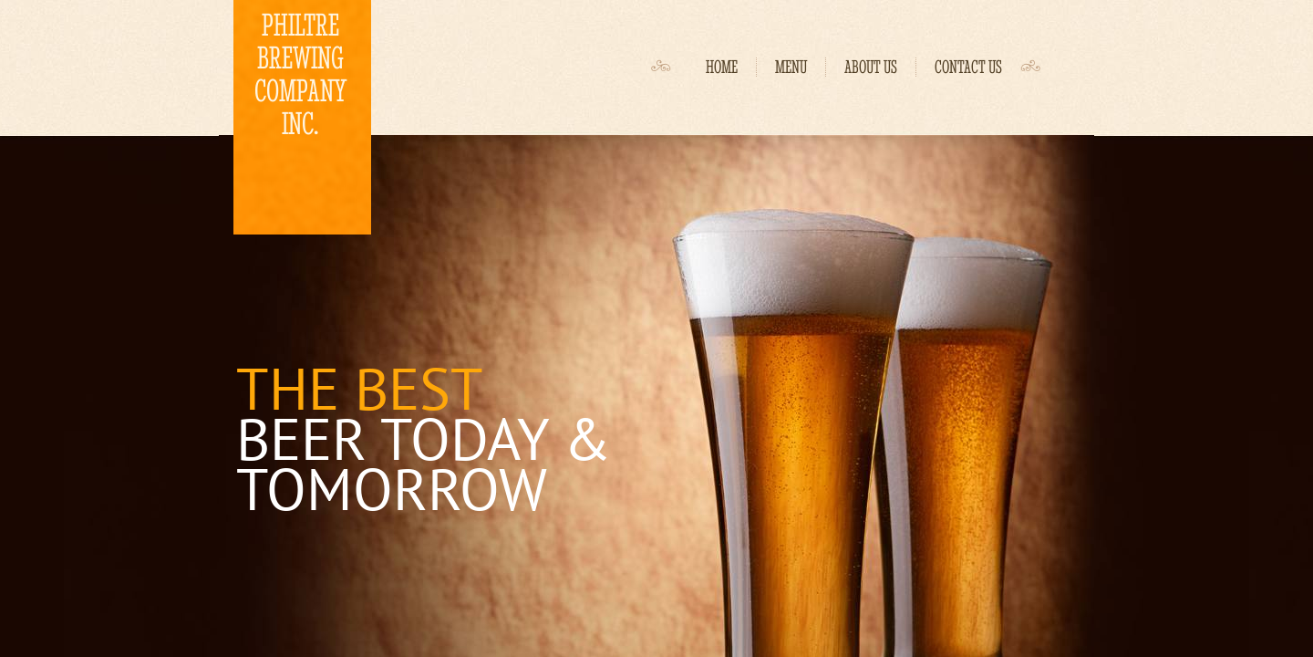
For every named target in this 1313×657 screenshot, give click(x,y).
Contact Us (968, 67)
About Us (870, 67)
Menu (791, 67)
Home (722, 67)
